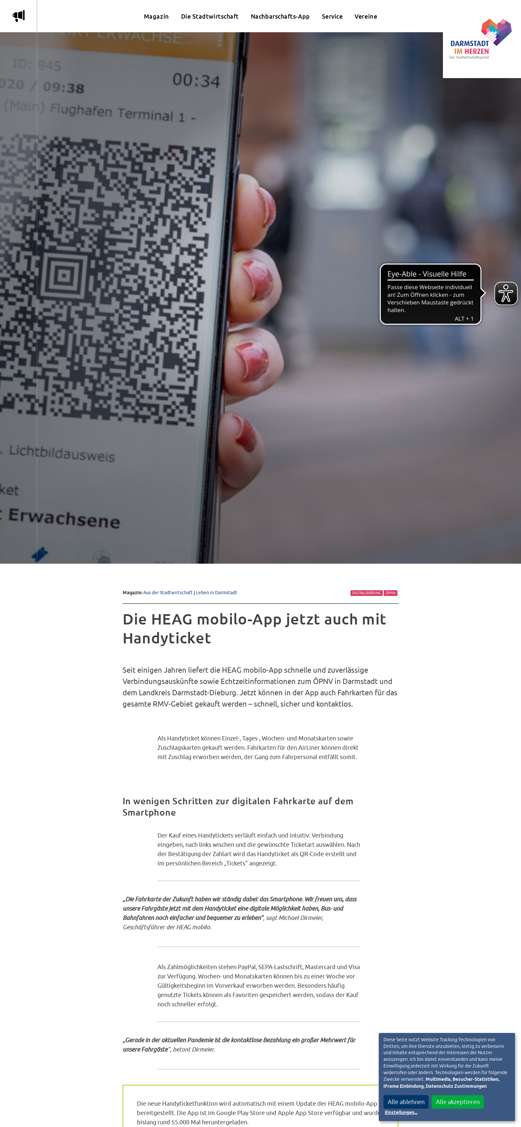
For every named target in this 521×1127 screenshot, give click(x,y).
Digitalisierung (366, 593)
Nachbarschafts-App (280, 16)
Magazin (156, 16)
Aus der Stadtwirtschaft (168, 592)
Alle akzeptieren (458, 1101)
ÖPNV (390, 593)
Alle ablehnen (406, 1101)
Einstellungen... (401, 1112)
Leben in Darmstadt (216, 592)
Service (332, 16)
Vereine (366, 16)
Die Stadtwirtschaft (210, 16)
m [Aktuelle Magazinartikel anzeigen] (19, 16)
